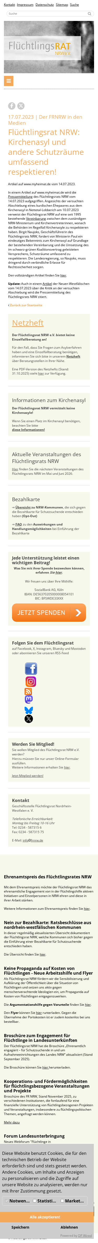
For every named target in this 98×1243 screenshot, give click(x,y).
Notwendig (18, 1201)
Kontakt (9, 4)
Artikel (47, 283)
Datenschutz (45, 4)
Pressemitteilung (20, 196)
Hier (15, 469)
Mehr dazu (12, 1122)
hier (63, 275)
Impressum (25, 4)
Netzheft (28, 322)
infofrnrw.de (33, 840)
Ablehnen (69, 1227)
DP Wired (85, 1235)
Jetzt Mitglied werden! (27, 775)
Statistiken (46, 1201)
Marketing (74, 1201)
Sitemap (62, 4)
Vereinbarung (36, 218)
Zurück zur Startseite (26, 305)
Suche (74, 4)
